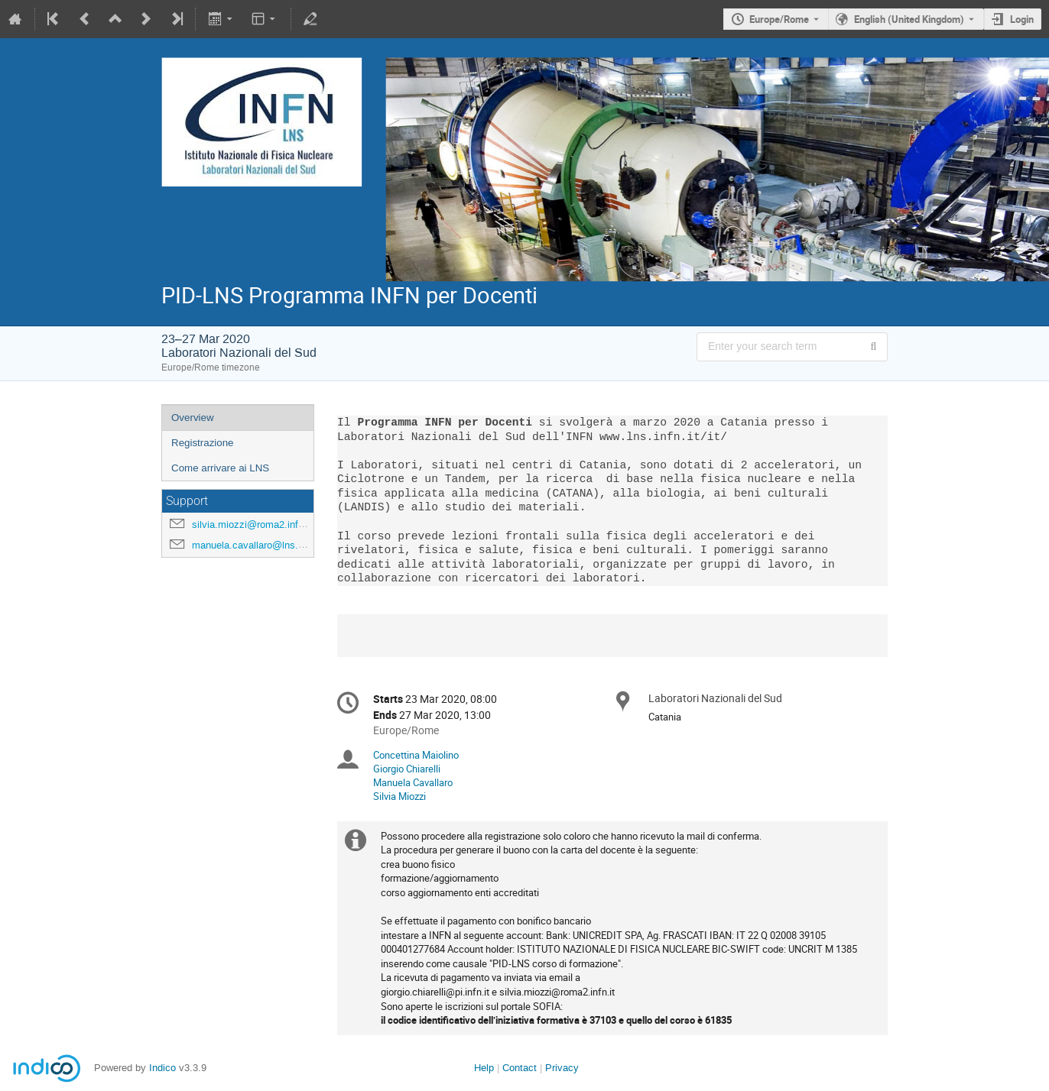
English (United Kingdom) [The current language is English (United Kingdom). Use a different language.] (909, 19)
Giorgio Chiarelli (406, 768)
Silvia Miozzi (399, 796)
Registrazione (202, 442)
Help (484, 1067)
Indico (162, 1067)
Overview (192, 417)
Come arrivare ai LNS (220, 468)
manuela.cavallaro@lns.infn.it (257, 545)
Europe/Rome (779, 19)
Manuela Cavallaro (413, 782)
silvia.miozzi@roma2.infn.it (252, 524)
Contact (519, 1067)
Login (1022, 19)
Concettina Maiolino (416, 755)
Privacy (562, 1067)
